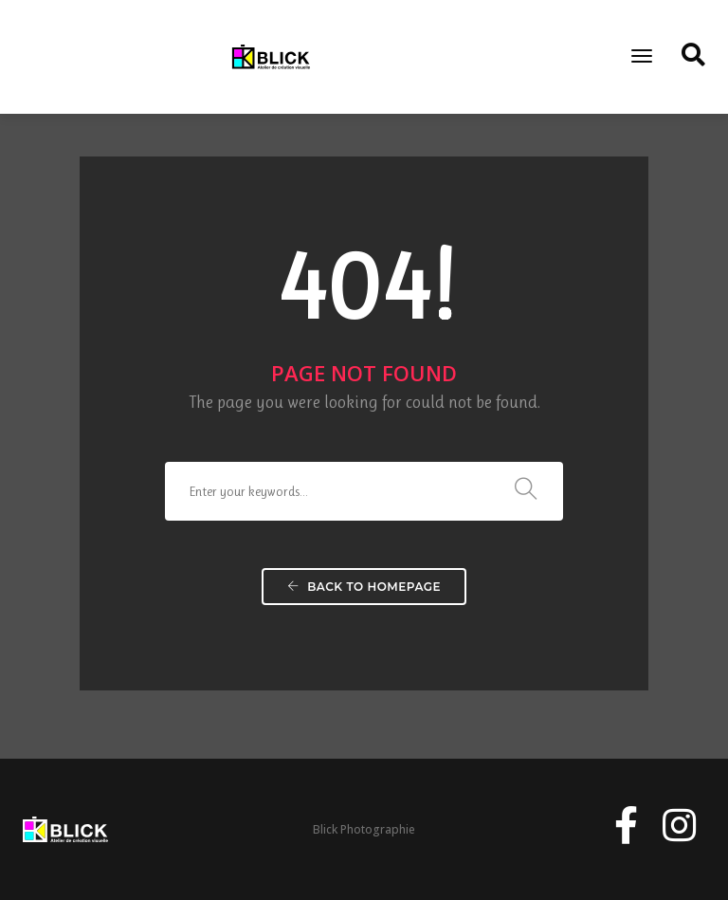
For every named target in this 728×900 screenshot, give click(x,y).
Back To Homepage (364, 586)
